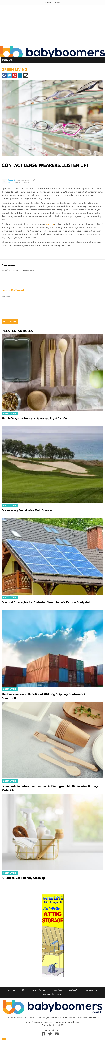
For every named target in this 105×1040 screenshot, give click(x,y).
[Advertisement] (52, 24)
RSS (22, 990)
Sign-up (48, 3)
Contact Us (73, 990)
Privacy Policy (57, 990)
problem (49, 224)
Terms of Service (37, 990)
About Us (11, 990)
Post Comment (9, 321)
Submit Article (91, 990)
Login (57, 3)
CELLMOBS (58, 1025)
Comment (6, 297)
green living (14, 69)
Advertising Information (52, 994)
